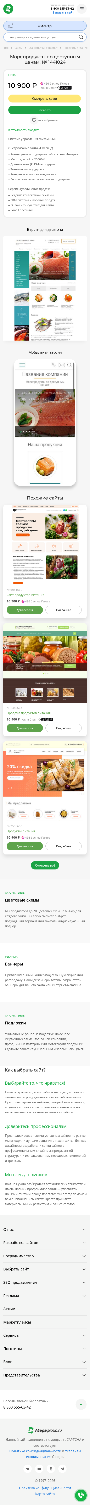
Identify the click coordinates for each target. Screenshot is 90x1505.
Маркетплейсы (17, 1322)
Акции (9, 1308)
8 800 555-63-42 (62, 8)
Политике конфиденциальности (35, 1451)
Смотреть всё (45, 865)
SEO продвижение (20, 1282)
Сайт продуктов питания (25, 595)
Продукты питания (21, 831)
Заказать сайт (63, 12)
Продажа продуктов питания (29, 713)
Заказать (44, 110)
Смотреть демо (44, 98)
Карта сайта (45, 1493)
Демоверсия (25, 610)
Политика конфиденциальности (45, 1488)
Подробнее (63, 610)
